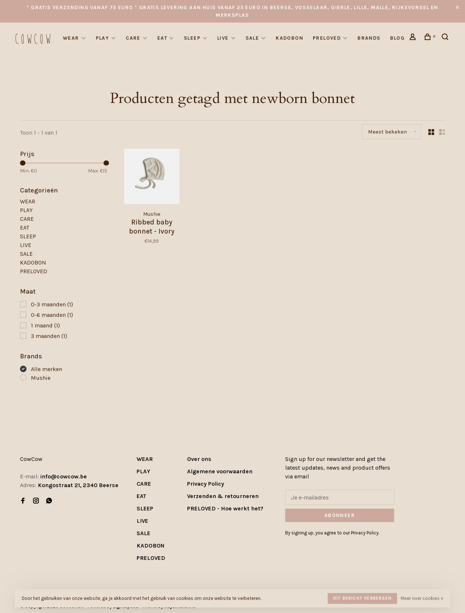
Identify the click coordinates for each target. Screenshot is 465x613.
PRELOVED (327, 38)
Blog (397, 38)
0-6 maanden (52, 314)
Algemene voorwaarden (219, 471)
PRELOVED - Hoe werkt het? (225, 508)
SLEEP (192, 38)
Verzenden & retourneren (223, 496)
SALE (252, 38)
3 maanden (49, 336)
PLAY (102, 38)
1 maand (45, 325)
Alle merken (46, 369)
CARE (133, 38)
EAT (162, 38)
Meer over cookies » (422, 598)
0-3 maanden (52, 304)
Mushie (40, 377)
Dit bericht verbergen (362, 598)
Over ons (199, 458)
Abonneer (339, 515)
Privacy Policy (205, 483)
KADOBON (289, 38)
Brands (368, 38)
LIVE (223, 38)
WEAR (71, 38)
